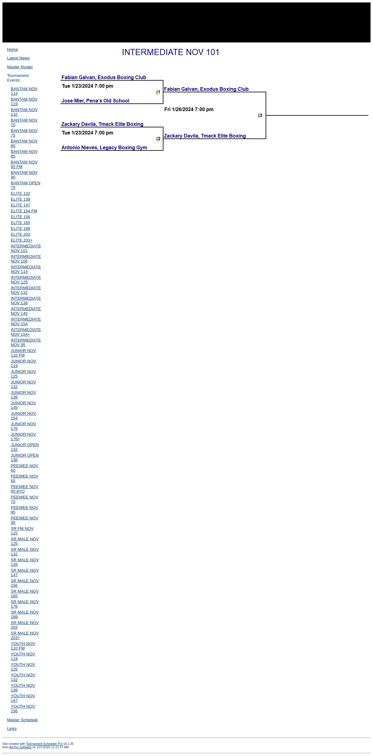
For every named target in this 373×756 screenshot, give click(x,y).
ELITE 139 (20, 199)
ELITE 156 (20, 216)
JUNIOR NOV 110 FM (23, 353)
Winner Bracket (186, 36)
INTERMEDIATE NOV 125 (26, 279)
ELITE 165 (20, 222)
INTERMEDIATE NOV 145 (26, 311)
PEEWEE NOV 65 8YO (24, 489)
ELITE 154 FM (24, 211)
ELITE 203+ (22, 240)
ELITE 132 (20, 193)
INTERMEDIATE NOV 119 (26, 269)
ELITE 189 (20, 228)
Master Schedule (22, 720)
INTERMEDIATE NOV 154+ (26, 332)
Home (12, 49)
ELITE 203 (20, 234)
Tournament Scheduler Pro (44, 744)
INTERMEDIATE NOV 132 (26, 290)
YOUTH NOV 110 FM (23, 645)
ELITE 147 (20, 205)
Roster (164, 36)
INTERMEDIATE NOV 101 (26, 248)
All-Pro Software (20, 747)
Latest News (18, 58)
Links (12, 728)
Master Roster (20, 67)
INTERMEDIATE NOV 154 (26, 321)
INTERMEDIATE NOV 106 (26, 258)
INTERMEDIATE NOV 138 (26, 300)
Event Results (215, 36)
